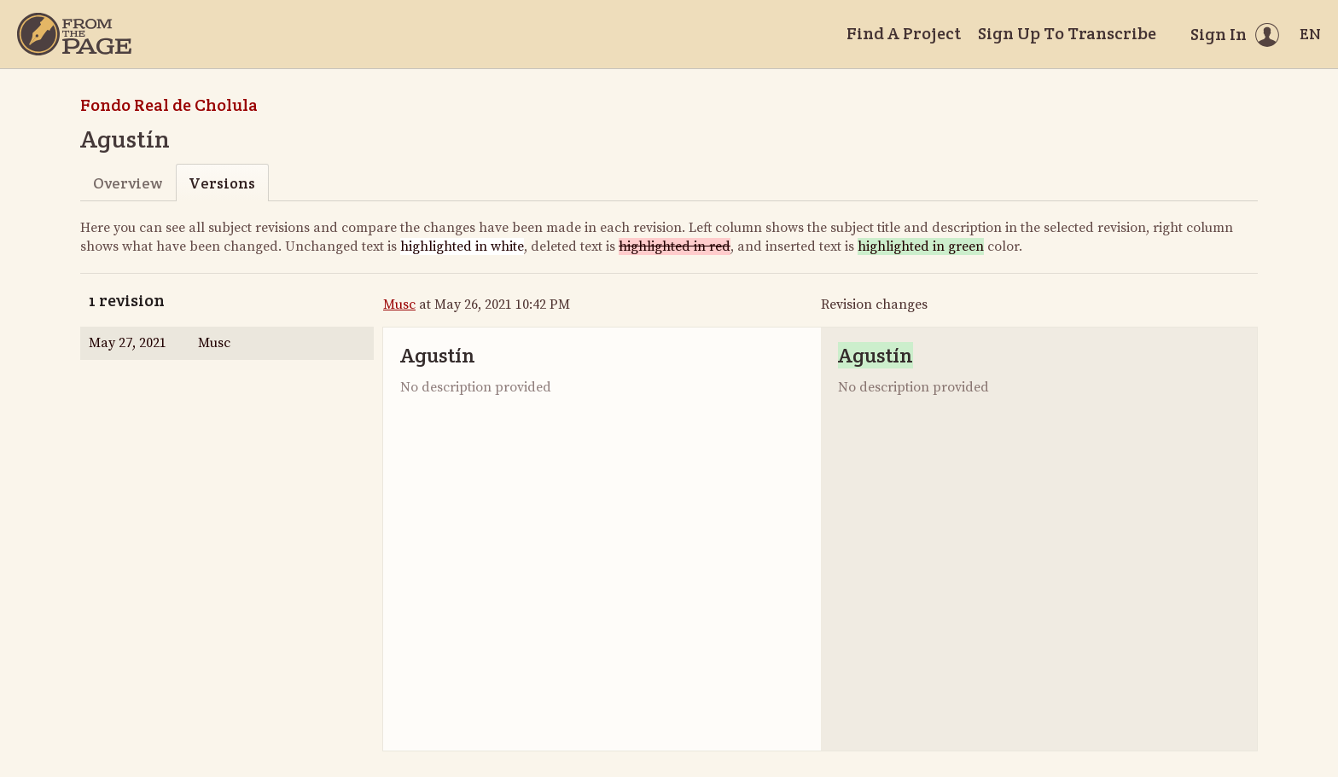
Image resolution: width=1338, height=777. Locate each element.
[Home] (74, 34)
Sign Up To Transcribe (1067, 33)
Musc (399, 304)
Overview (127, 183)
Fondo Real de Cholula (169, 105)
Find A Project (903, 33)
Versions (222, 183)
